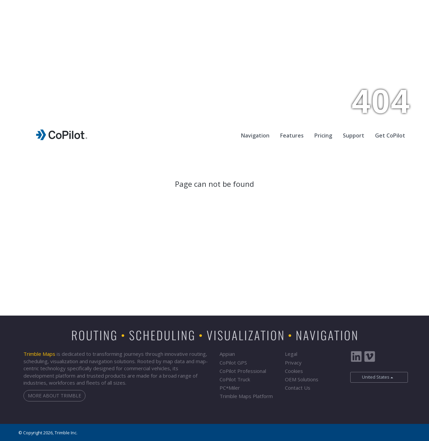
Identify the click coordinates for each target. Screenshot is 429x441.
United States (373, 377)
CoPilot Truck (235, 379)
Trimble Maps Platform (246, 396)
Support (353, 135)
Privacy (293, 362)
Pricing (323, 135)
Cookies (294, 371)
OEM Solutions (301, 379)
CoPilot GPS (233, 362)
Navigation (255, 135)
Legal (291, 353)
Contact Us (297, 387)
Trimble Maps (39, 353)
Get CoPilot (390, 135)
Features (292, 135)
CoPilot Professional (243, 371)
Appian (227, 353)
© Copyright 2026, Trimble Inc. (47, 433)
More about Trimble (54, 395)
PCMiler (230, 387)
